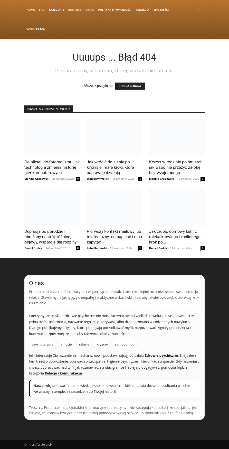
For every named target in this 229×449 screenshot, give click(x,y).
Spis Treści (161, 9)
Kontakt (74, 9)
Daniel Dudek (33, 248)
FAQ (42, 9)
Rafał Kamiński (97, 248)
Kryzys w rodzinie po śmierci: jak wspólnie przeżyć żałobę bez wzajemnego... (175, 167)
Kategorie (56, 9)
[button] (199, 10)
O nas (90, 9)
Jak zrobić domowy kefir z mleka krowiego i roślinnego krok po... (174, 236)
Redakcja (142, 9)
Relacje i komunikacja (63, 373)
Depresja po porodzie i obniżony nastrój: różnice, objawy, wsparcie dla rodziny (50, 236)
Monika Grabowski (36, 178)
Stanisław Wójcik (98, 178)
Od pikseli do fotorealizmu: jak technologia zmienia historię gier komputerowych (52, 167)
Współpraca (36, 29)
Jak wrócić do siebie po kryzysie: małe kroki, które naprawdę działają (110, 167)
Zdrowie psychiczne (161, 355)
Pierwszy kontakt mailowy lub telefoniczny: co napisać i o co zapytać (114, 236)
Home (31, 9)
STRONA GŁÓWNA (130, 86)
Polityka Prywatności (115, 9)
